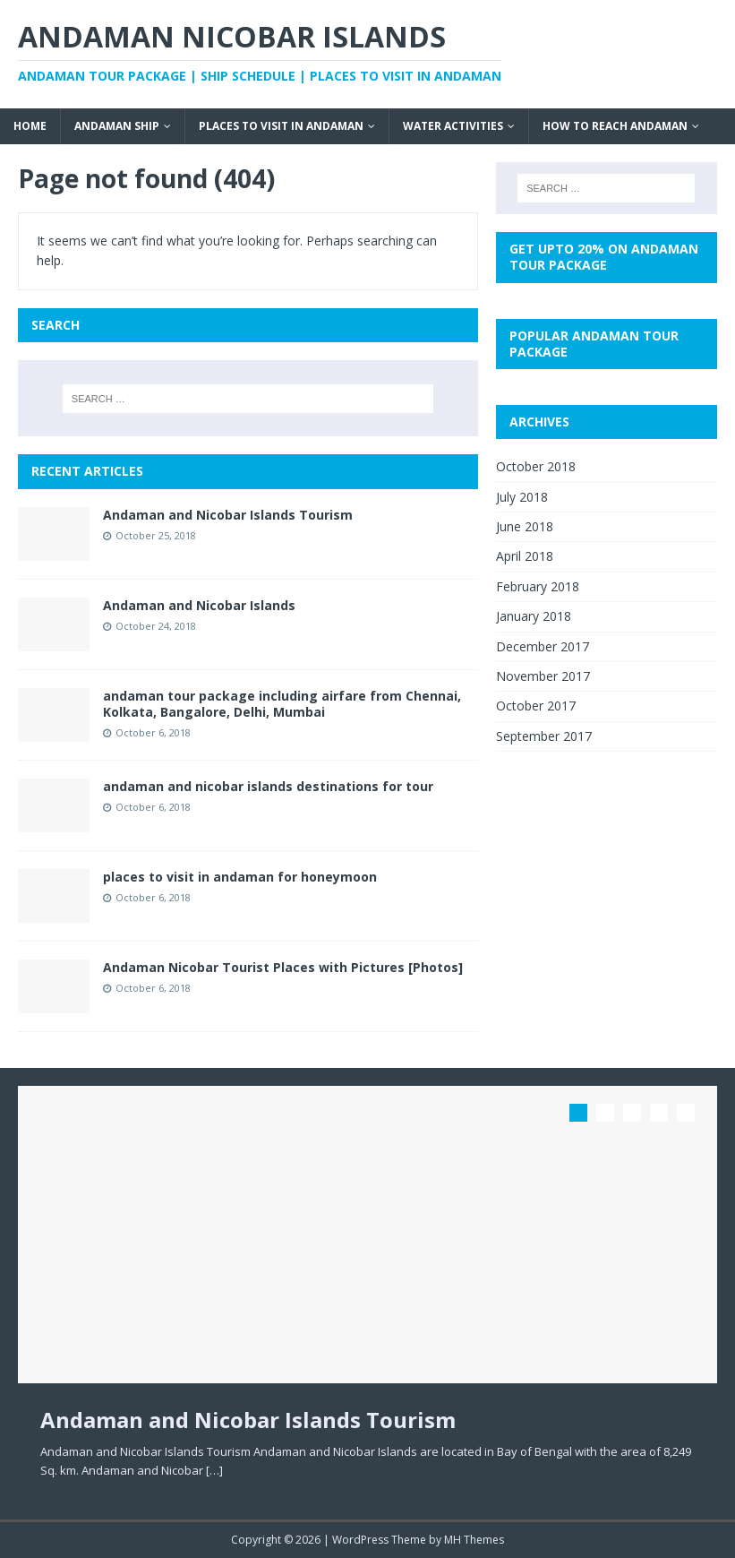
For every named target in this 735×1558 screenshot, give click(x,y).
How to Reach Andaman (615, 125)
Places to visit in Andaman (281, 125)
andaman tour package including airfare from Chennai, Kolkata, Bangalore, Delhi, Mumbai (282, 703)
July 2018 (522, 496)
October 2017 (536, 705)
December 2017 (542, 646)
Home (30, 125)
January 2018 (533, 615)
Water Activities (453, 125)
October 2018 (536, 466)
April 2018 (524, 555)
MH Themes (474, 1539)
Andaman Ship (116, 125)
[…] (214, 1470)
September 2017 (544, 736)
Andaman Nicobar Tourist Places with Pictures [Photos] (283, 967)
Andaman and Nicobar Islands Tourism (228, 514)
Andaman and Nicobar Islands (199, 605)
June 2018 (524, 526)
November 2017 (543, 675)
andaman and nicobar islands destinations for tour (268, 786)
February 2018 (537, 586)
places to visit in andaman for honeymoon (240, 876)
